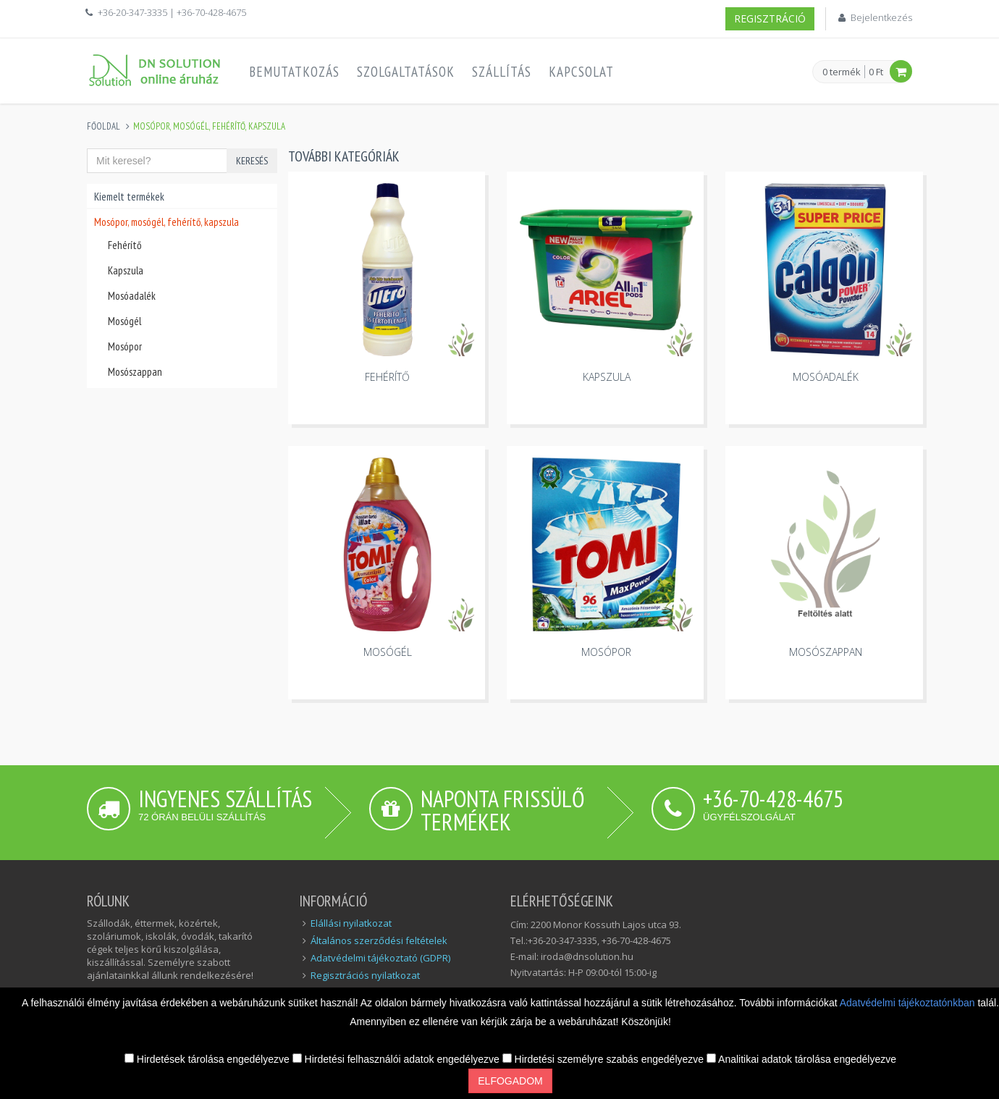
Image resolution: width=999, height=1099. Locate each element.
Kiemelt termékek (129, 196)
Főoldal (103, 126)
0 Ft (876, 71)
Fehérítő (124, 245)
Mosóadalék (132, 296)
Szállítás (501, 71)
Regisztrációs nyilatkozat (365, 975)
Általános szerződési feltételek (379, 940)
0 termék (841, 72)
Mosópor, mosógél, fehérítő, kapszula (166, 222)
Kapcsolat (581, 71)
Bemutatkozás (294, 71)
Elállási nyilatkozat (351, 923)
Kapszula (125, 270)
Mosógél (124, 321)
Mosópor (125, 346)
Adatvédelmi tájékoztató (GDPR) (380, 957)
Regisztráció (770, 18)
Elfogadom (510, 1081)
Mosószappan (135, 372)
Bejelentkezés (881, 17)
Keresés (252, 160)
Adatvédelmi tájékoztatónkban (909, 1003)
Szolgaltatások (406, 71)
